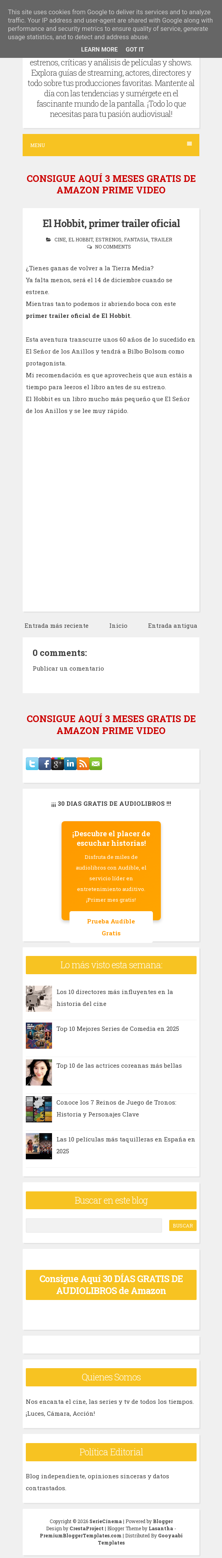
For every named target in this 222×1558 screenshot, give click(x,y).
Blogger (163, 1521)
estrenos (108, 239)
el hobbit (80, 239)
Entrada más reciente (57, 625)
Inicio (118, 625)
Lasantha (161, 1528)
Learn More (99, 49)
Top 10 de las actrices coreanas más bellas (119, 1065)
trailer (161, 239)
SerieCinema (105, 1521)
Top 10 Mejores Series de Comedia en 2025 (117, 1028)
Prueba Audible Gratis (111, 927)
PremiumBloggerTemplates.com (81, 1535)
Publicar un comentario (68, 668)
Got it (134, 49)
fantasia (136, 239)
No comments (113, 246)
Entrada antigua (172, 625)
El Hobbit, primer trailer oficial (111, 223)
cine (60, 239)
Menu (111, 144)
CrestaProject (86, 1528)
